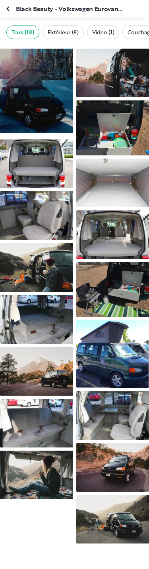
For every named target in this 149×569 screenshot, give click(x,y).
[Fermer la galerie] (8, 9)
